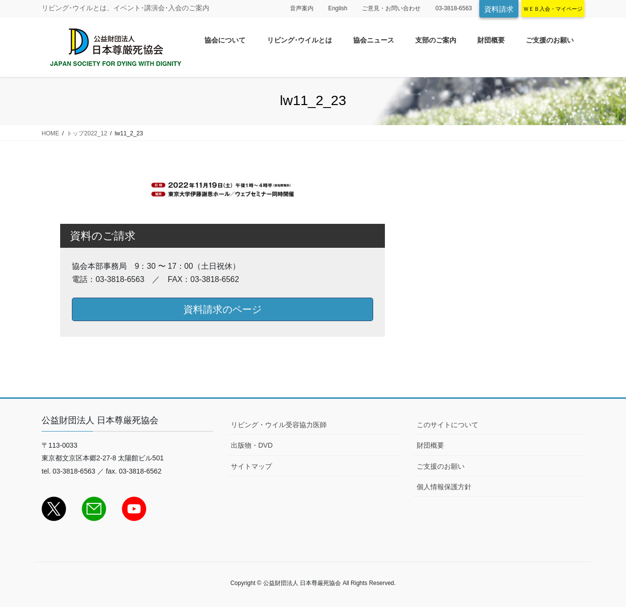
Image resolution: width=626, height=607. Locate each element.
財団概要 (430, 445)
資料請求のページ (222, 309)
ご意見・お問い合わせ (391, 8)
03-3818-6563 (453, 8)
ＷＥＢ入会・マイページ (552, 9)
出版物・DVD (252, 445)
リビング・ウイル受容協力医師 (279, 425)
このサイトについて (447, 425)
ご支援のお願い (441, 466)
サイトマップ (251, 466)
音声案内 (301, 8)
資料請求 (499, 9)
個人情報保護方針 (444, 487)
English (337, 8)
